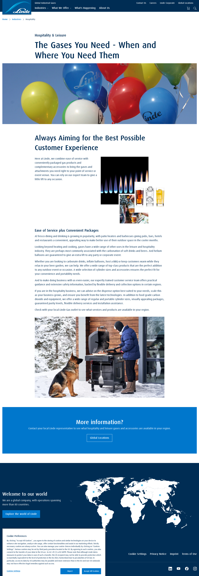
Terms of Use (189, 554)
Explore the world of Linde (21, 514)
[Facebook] (187, 569)
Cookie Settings (137, 554)
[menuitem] (85, 8)
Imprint (174, 554)
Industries (16, 19)
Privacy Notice (158, 554)
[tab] (41, 8)
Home (5, 19)
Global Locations (99, 438)
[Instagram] (195, 569)
